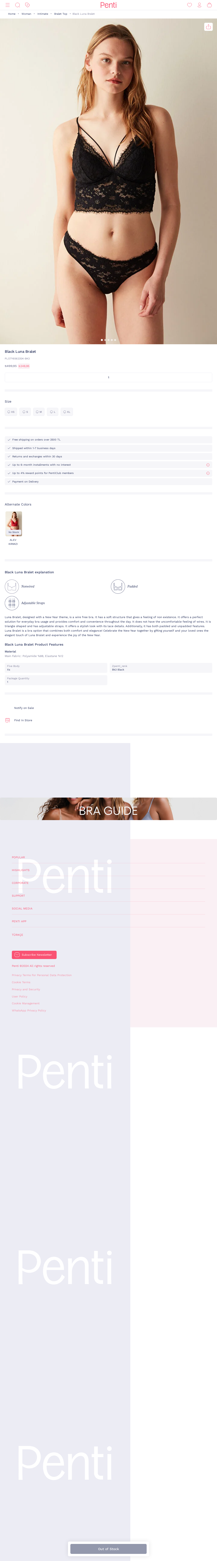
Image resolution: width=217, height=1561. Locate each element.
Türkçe (17, 935)
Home (11, 13)
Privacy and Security (26, 989)
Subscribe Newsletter (37, 954)
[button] (102, 340)
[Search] (17, 5)
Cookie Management (26, 1003)
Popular (18, 857)
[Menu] (7, 5)
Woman (26, 13)
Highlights (21, 870)
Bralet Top (60, 13)
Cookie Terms (21, 982)
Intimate (42, 13)
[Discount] (27, 5)
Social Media (22, 908)
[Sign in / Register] (199, 5)
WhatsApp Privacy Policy (29, 1010)
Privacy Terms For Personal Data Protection (42, 975)
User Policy (19, 996)
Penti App (19, 921)
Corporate (20, 883)
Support (18, 895)
